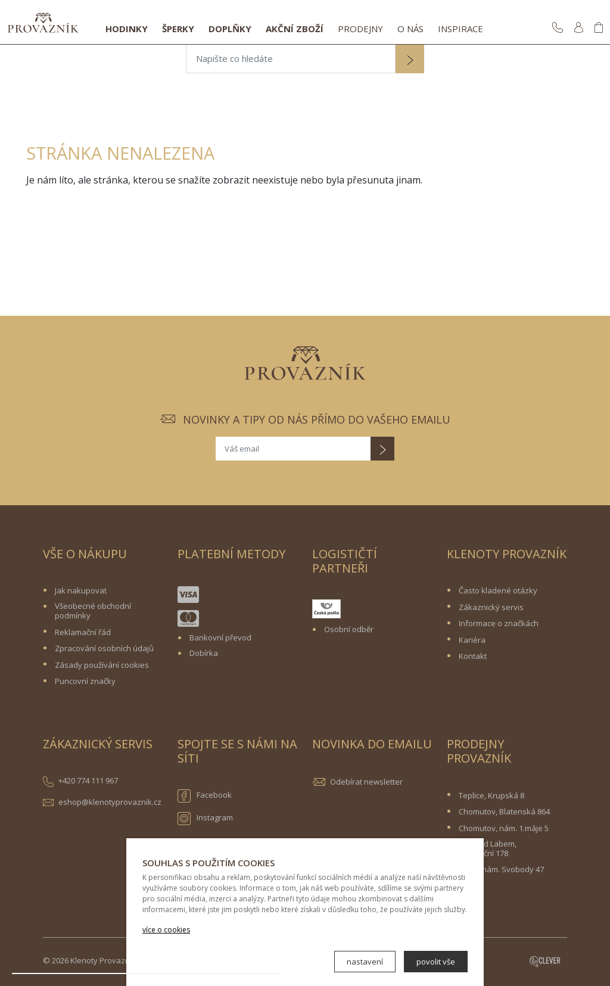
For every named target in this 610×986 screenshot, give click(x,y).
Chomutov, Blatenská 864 (504, 811)
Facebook (205, 796)
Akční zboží (294, 29)
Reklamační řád (83, 632)
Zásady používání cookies (102, 665)
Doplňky (229, 29)
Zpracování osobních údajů (104, 648)
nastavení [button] (365, 961)
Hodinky (126, 29)
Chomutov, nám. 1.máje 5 (504, 828)
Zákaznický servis (491, 607)
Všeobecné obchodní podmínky (93, 610)
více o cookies (166, 930)
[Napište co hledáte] (291, 59)
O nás (410, 29)
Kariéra (472, 640)
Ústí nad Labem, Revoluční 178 (487, 848)
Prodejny (360, 29)
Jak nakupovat (81, 590)
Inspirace (460, 29)
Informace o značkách (499, 623)
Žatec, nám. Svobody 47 (501, 869)
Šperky (178, 29)
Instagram (205, 818)
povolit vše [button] (435, 961)
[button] (410, 60)
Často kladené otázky (498, 590)
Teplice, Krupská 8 (491, 795)
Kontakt (473, 656)
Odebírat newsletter (366, 781)
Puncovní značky (85, 681)
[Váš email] (293, 449)
